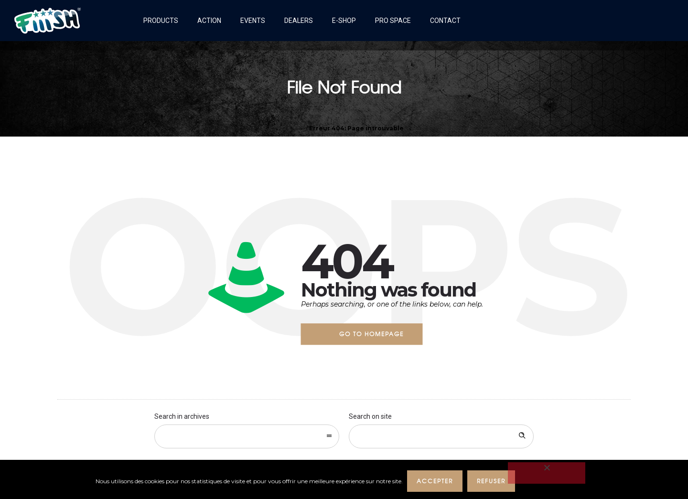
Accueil (294, 128)
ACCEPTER (435, 481)
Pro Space (393, 20)
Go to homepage (371, 333)
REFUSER (491, 481)
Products (160, 20)
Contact (445, 20)
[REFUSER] (547, 473)
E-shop (344, 20)
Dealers (298, 20)
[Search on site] (441, 436)
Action (209, 20)
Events (252, 20)
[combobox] (246, 436)
